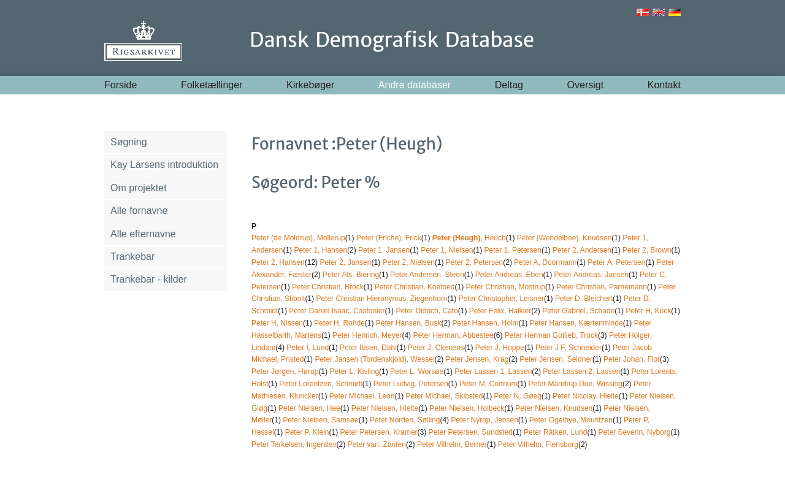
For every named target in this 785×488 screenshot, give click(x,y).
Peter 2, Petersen (474, 262)
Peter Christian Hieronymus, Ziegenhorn (381, 298)
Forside (120, 85)
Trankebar (132, 256)
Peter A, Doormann (545, 262)
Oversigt (585, 85)
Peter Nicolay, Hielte (586, 396)
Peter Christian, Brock (328, 287)
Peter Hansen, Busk (409, 323)
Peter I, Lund (307, 347)
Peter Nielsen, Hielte (384, 408)
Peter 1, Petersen (513, 250)
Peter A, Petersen (616, 262)
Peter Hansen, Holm (485, 323)
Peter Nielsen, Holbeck (466, 408)
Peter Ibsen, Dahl (368, 347)
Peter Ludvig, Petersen (410, 383)
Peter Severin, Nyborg (634, 432)
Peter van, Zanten (377, 444)
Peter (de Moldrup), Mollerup (298, 238)
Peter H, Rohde (339, 323)
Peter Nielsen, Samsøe (320, 420)
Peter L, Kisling (354, 371)
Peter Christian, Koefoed (415, 287)
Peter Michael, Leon (362, 396)
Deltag (509, 85)
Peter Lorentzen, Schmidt (320, 383)
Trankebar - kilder (148, 279)
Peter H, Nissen (277, 323)
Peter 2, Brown (646, 250)
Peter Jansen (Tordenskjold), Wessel (374, 359)
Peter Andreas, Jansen (591, 274)
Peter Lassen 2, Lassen (581, 371)
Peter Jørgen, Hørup (284, 371)
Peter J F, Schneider (568, 347)
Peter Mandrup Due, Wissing (575, 383)
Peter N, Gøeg (518, 396)
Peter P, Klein (307, 432)
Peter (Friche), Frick (388, 238)
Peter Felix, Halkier (500, 311)
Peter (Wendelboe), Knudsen (564, 238)
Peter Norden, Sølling (405, 420)
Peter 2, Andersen (582, 250)
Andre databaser (414, 85)
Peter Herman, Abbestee (453, 335)
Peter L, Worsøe (416, 371)
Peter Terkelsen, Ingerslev (294, 444)
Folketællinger (211, 85)
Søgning (128, 142)
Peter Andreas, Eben (509, 274)
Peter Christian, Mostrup (505, 287)
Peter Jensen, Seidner (555, 359)
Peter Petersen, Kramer (379, 432)
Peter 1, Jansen (384, 250)
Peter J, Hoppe (499, 347)
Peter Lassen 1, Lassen (493, 371)
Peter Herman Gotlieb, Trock (551, 335)
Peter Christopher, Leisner (500, 298)
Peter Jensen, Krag (477, 359)
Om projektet (138, 188)
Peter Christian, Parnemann (601, 287)
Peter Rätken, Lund (555, 432)
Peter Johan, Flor (631, 359)
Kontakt (664, 85)
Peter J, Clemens (436, 347)
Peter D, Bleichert (584, 298)
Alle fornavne (138, 210)
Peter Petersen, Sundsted (471, 432)
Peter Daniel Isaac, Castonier (337, 311)
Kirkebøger (310, 85)
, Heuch (469, 238)
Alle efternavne (143, 234)
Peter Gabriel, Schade (578, 311)
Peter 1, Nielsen (447, 250)
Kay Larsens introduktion (164, 164)
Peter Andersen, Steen (427, 274)
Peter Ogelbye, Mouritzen (571, 420)
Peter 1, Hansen (320, 250)
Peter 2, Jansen (345, 262)
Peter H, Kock (648, 311)
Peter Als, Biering (351, 274)
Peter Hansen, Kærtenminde (576, 323)
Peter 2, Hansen (278, 262)
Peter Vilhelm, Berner (452, 444)
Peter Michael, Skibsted (444, 396)
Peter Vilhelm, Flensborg (538, 444)
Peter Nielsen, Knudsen (553, 408)
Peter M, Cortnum (488, 383)
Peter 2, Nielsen (408, 262)
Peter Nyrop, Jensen (484, 420)
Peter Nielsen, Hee (309, 408)
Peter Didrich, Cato (427, 311)
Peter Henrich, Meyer (367, 335)
